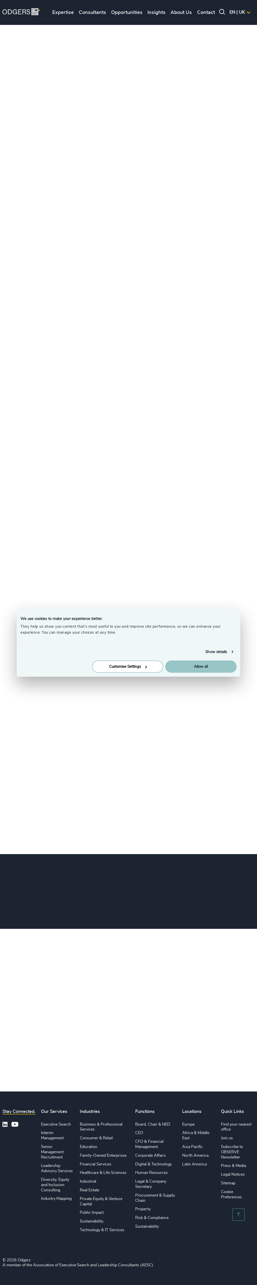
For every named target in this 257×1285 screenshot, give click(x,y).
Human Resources (151, 1173)
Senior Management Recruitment (52, 1152)
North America (195, 1155)
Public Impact (92, 1213)
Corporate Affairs (150, 1155)
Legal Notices (233, 1174)
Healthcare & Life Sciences (103, 1173)
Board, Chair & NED (152, 1124)
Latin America (194, 1164)
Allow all (201, 667)
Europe (188, 1124)
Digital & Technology (153, 1164)
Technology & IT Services (102, 1230)
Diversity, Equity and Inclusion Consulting (55, 1185)
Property (143, 1209)
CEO (139, 1133)
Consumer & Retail (96, 1138)
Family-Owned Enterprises (103, 1155)
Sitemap (228, 1183)
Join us (227, 1138)
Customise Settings (128, 667)
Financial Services (95, 1164)
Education (88, 1147)
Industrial (88, 1181)
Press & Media (233, 1166)
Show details (216, 652)
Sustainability (91, 1221)
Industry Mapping (56, 1199)
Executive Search (56, 1124)
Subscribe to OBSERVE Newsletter (232, 1152)
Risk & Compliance (152, 1218)
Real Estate (89, 1190)
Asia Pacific (192, 1147)
